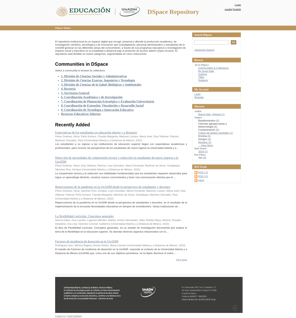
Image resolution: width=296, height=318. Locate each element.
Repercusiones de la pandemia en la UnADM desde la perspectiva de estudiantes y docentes (112, 187)
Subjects (203, 80)
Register (199, 97)
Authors (202, 74)
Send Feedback (74, 316)
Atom (201, 180)
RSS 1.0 (203, 172)
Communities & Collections (213, 67)
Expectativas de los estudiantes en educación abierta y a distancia (96, 132)
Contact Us (60, 316)
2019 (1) (203, 151)
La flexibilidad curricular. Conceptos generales (84, 216)
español (228, 9)
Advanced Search (204, 50)
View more (181, 259)
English (237, 9)
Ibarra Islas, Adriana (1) (211, 114)
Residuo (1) (204, 142)
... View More (205, 145)
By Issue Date (206, 71)
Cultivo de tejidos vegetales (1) (215, 132)
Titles (201, 77)
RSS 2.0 (203, 176)
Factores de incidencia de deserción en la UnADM (86, 241)
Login (238, 4)
